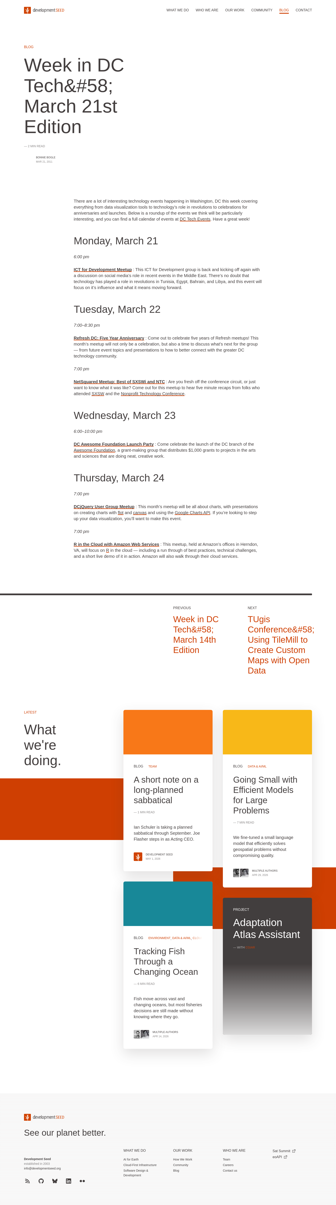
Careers (228, 1165)
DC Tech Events (195, 219)
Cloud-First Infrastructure (140, 1165)
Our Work (182, 1150)
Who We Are (234, 1150)
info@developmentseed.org (42, 1168)
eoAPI (280, 1157)
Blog (284, 10)
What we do (177, 10)
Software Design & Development (135, 1173)
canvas (140, 512)
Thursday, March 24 (119, 478)
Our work (234, 10)
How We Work (182, 1159)
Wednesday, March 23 (125, 415)
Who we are (207, 10)
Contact (304, 10)
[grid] (217, 884)
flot (121, 512)
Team (226, 1159)
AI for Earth (131, 1159)
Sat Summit (284, 1151)
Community (262, 10)
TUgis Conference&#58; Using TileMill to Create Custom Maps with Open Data (281, 644)
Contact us (230, 1170)
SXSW (98, 393)
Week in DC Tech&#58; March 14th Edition (196, 634)
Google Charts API (192, 512)
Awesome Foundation (94, 450)
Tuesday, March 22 (117, 309)
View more (168, 965)
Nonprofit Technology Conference (152, 393)
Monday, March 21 (116, 240)
